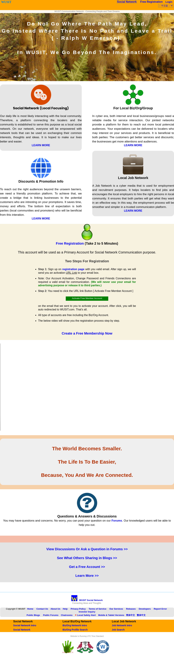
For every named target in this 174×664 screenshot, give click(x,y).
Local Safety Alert (85, 615)
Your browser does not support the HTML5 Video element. (87, 387)
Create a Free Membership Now (87, 333)
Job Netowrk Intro (122, 625)
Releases (131, 609)
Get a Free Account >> (87, 567)
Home (30, 609)
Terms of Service (97, 609)
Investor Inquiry (87, 611)
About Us (55, 609)
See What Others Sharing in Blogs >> (87, 558)
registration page (73, 269)
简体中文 (130, 615)
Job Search (118, 629)
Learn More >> (87, 575)
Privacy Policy (78, 609)
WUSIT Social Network (87, 600)
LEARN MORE (41, 145)
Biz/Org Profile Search (75, 629)
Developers (145, 609)
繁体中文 (141, 615)
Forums (116, 520)
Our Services (116, 609)
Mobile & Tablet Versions (111, 615)
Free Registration (151, 1)
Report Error (160, 609)
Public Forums (50, 615)
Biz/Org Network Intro (75, 625)
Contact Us (42, 609)
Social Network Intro (24, 625)
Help (65, 609)
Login (169, 1)
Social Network (127, 1)
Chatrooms (67, 615)
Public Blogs (33, 615)
